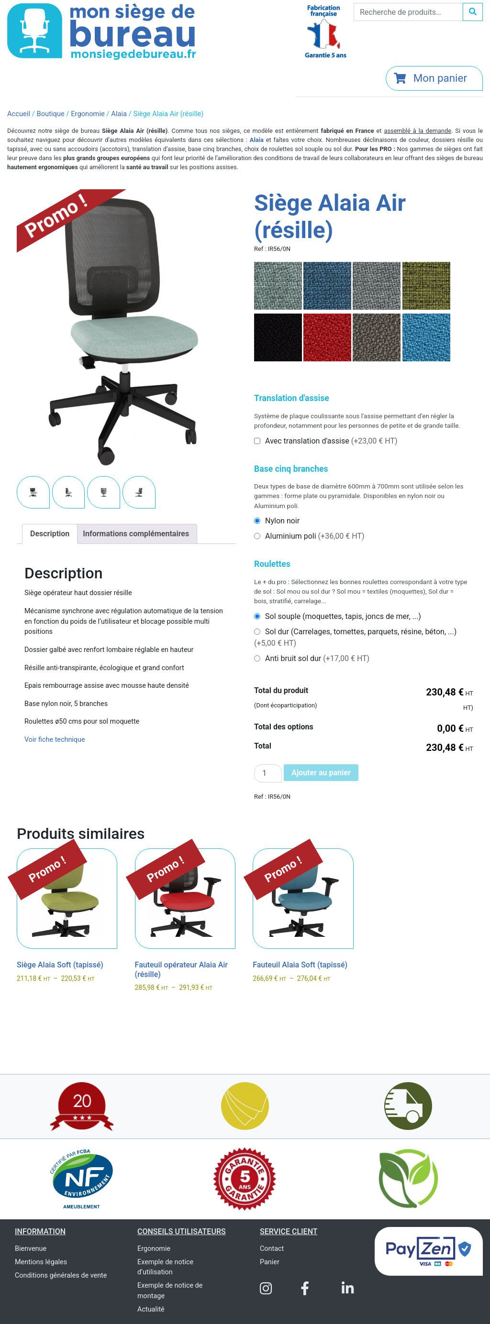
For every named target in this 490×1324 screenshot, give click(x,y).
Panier (269, 1262)
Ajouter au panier (321, 772)
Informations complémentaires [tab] (136, 533)
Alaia (119, 113)
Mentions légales (41, 1262)
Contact (272, 1249)
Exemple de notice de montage (169, 1290)
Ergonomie (88, 113)
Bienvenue (30, 1249)
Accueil (18, 113)
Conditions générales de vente (61, 1275)
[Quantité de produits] (268, 773)
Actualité (151, 1309)
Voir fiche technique (54, 740)
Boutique (50, 113)
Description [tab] (49, 533)
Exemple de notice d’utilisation (165, 1267)
